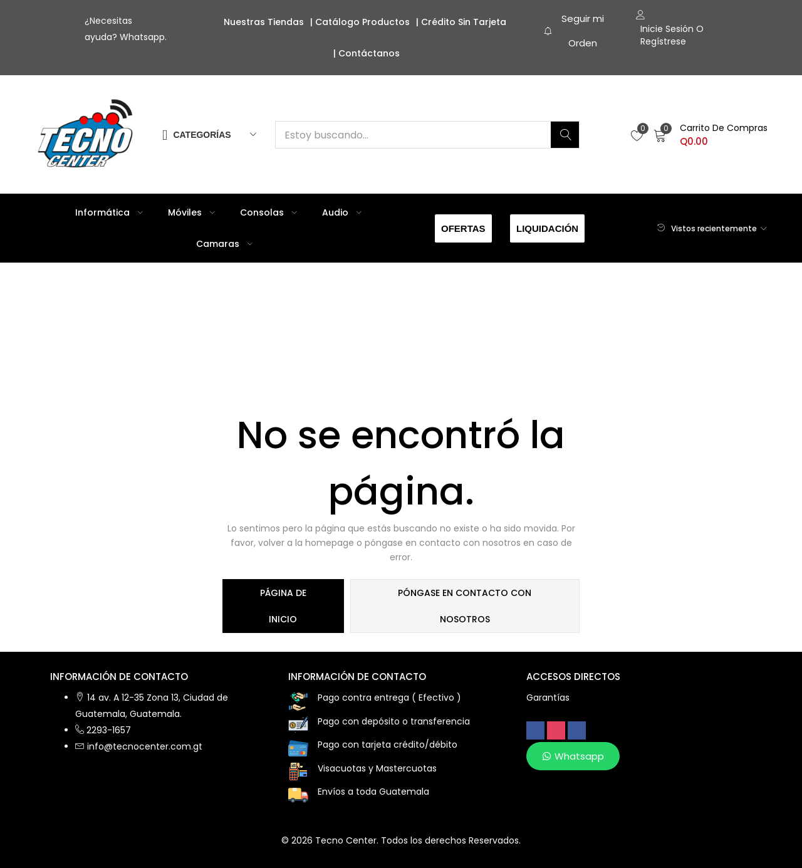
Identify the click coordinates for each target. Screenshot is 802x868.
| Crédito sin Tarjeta (461, 22)
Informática (109, 212)
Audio (342, 212)
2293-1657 (108, 730)
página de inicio (283, 606)
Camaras (224, 244)
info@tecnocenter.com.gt (144, 746)
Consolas (268, 212)
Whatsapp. (143, 37)
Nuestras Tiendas (264, 22)
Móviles (191, 212)
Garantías (548, 697)
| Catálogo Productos (360, 22)
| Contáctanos (366, 53)
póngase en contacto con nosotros (464, 606)
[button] (711, 135)
